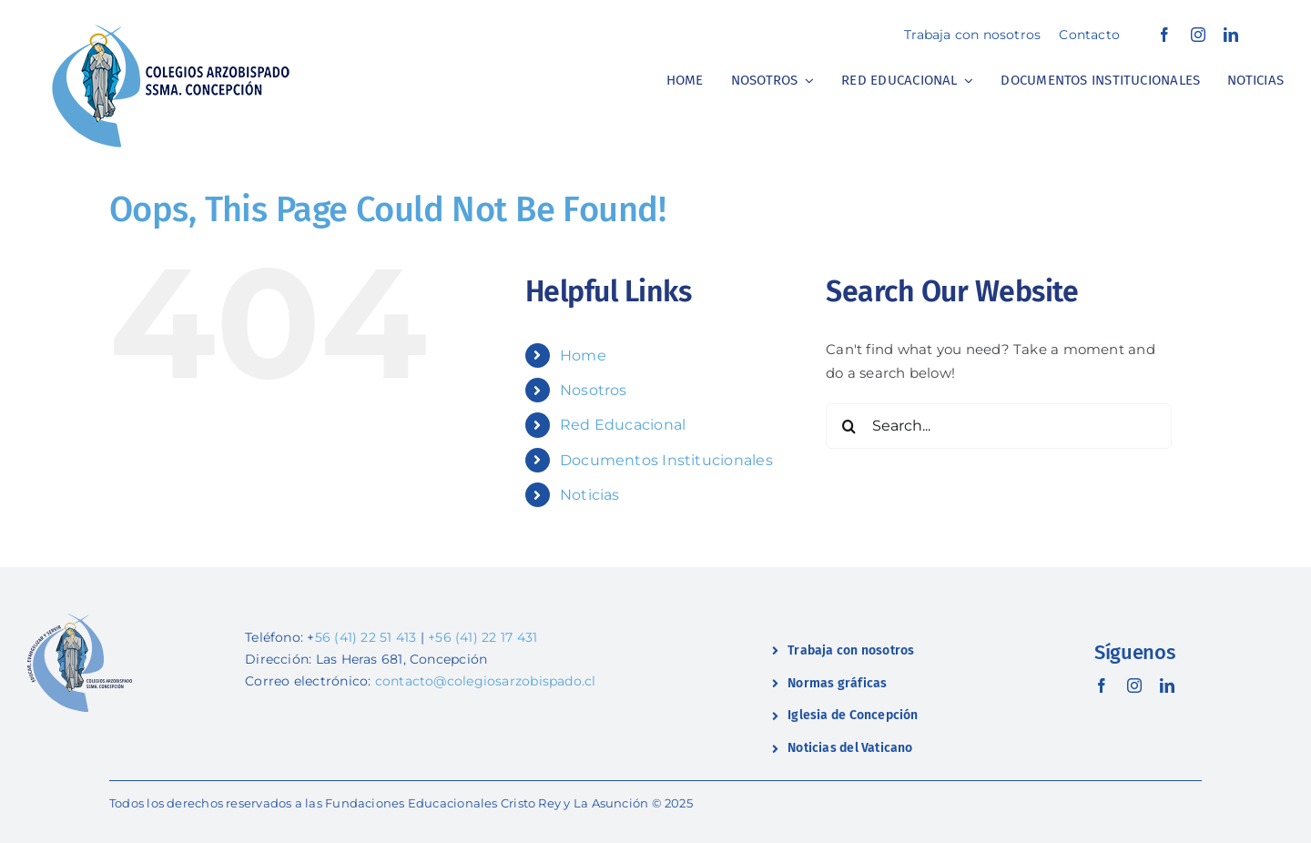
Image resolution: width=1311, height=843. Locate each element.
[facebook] (1164, 34)
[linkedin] (1231, 34)
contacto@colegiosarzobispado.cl (485, 681)
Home (583, 355)
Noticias (590, 494)
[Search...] (999, 426)
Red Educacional (623, 424)
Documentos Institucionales (666, 460)
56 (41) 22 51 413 (366, 637)
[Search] (848, 426)
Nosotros (593, 390)
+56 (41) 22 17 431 (482, 637)
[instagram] (1198, 34)
